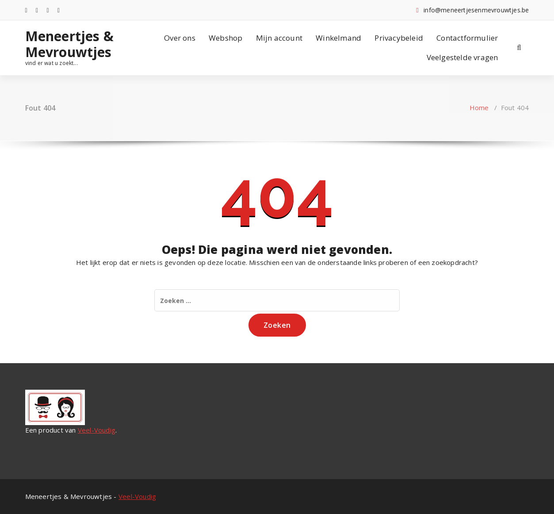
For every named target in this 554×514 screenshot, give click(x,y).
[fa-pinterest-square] (58, 10)
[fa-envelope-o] (48, 10)
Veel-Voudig (96, 430)
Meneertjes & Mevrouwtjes (69, 44)
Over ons (179, 38)
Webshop (225, 38)
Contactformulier (467, 38)
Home (479, 107)
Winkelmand (338, 38)
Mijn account (279, 38)
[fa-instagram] (37, 10)
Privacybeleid (398, 38)
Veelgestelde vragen (462, 57)
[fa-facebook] (26, 10)
